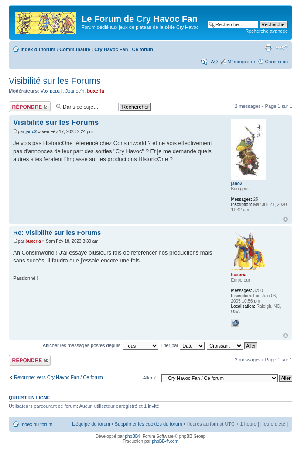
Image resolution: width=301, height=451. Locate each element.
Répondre (30, 106)
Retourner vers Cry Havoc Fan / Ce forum (58, 377)
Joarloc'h (75, 90)
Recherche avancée (266, 31)
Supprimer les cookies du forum (148, 424)
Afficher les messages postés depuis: (100, 345)
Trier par (183, 345)
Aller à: (150, 377)
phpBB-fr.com (165, 441)
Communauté (74, 49)
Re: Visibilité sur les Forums (57, 232)
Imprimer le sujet (268, 48)
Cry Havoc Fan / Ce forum (123, 49)
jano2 (31, 131)
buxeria (95, 90)
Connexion (276, 61)
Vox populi (52, 90)
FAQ (213, 61)
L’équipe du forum (91, 424)
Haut (285, 219)
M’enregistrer (241, 61)
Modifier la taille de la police (281, 48)
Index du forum (38, 49)
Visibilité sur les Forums (55, 81)
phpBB (131, 436)
